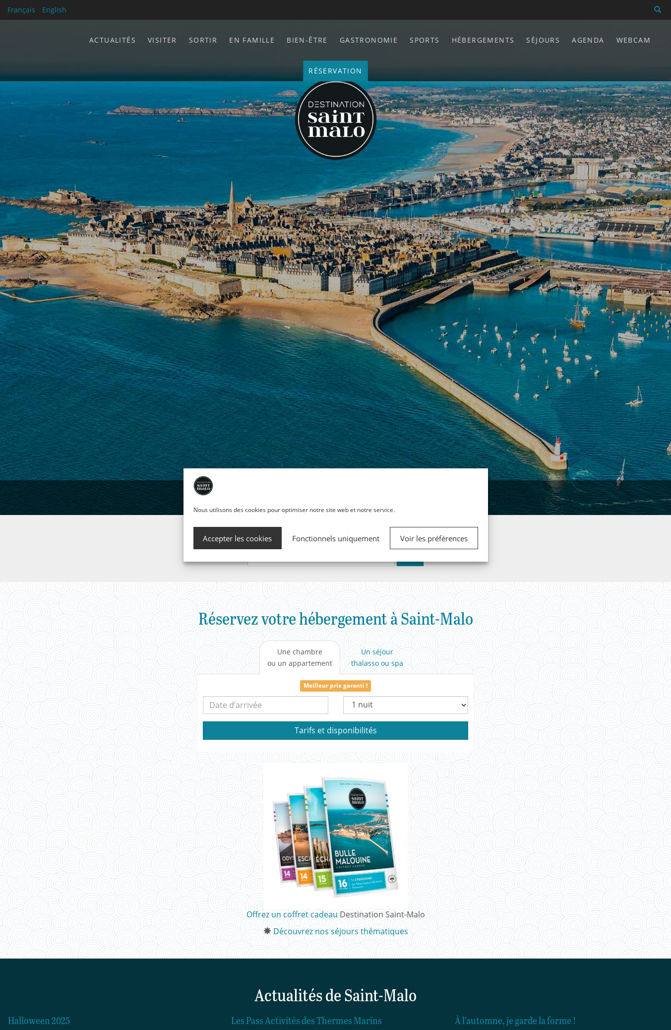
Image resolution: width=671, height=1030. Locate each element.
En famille (252, 40)
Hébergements (483, 40)
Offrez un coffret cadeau (292, 914)
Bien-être (307, 40)
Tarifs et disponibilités (336, 730)
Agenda (588, 40)
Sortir (203, 40)
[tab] (299, 657)
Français (21, 9)
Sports (424, 40)
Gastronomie (369, 40)
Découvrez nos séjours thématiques (340, 931)
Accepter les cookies (237, 538)
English (54, 9)
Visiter (162, 40)
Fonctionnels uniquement (335, 538)
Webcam (633, 40)
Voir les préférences (434, 538)
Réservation (335, 70)
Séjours (543, 40)
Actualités (112, 40)
